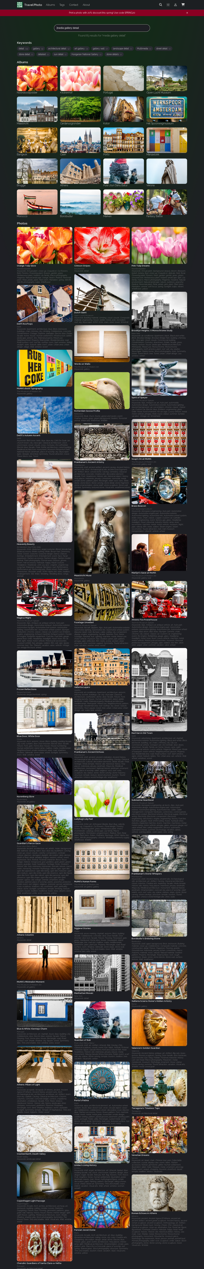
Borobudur (136, 941)
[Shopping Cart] (183, 5)
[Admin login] (175, 4)
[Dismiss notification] (187, 13)
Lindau (77, 1168)
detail (23, 48)
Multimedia (144, 48)
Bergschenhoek (24, 692)
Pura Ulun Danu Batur (27, 846)
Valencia (135, 1051)
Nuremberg (22, 799)
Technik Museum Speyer (143, 400)
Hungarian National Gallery (86, 54)
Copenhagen (23, 1204)
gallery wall (100, 48)
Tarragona (136, 1111)
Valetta (77, 690)
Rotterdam (78, 414)
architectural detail (58, 48)
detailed (43, 54)
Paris (76, 1233)
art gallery (81, 48)
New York (136, 333)
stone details (114, 54)
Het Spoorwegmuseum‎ (142, 509)
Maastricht (79, 578)
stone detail (26, 54)
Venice (135, 1158)
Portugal (20, 1032)
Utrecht (77, 822)
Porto (76, 1103)
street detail (163, 48)
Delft (19, 327)
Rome (134, 1004)
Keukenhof (79, 269)
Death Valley (22, 1157)
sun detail (60, 54)
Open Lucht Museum (83, 316)
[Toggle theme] (168, 4)
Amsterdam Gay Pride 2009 (28, 547)
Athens (20, 938)
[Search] (161, 5)
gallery (38, 48)
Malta (19, 739)
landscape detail (122, 48)
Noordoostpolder (24, 269)
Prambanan (79, 465)
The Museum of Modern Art (86, 367)
